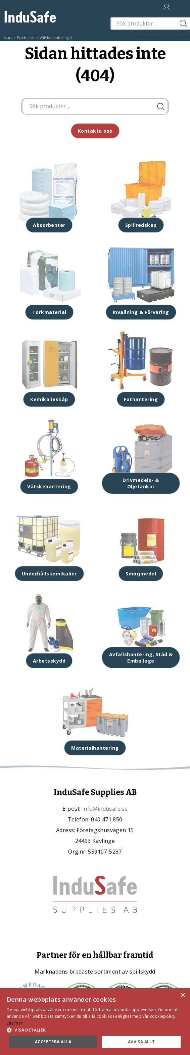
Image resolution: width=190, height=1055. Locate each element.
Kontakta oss (95, 131)
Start (7, 38)
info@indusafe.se (105, 808)
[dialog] (95, 1021)
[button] (95, 1030)
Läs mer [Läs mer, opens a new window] (14, 1023)
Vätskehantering (54, 38)
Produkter (26, 38)
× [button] (182, 995)
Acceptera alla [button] (53, 1042)
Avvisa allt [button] (141, 1042)
